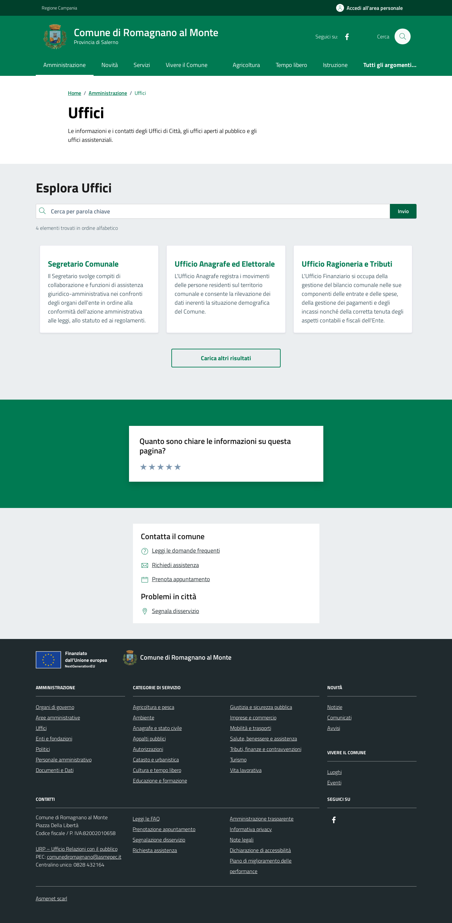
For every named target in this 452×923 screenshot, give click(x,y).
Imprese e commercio (253, 717)
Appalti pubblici (149, 738)
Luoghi (334, 772)
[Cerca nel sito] (402, 36)
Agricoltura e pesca (153, 707)
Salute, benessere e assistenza (263, 738)
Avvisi (333, 728)
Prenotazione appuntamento (164, 829)
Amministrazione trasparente (261, 819)
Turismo (238, 759)
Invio (403, 211)
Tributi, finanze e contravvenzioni (265, 749)
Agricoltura (246, 64)
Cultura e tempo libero (157, 770)
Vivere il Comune (186, 64)
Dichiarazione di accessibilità (260, 850)
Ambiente (143, 717)
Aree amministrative (58, 717)
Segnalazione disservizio (159, 840)
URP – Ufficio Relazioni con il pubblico (77, 849)
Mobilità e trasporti (250, 728)
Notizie (334, 707)
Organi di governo (55, 707)
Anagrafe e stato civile (157, 728)
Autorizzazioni (148, 749)
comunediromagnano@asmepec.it (84, 857)
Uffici (41, 728)
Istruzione (335, 64)
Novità (109, 64)
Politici (43, 749)
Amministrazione (64, 64)
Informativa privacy (251, 829)
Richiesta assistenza (155, 850)
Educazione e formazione (160, 780)
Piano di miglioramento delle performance (260, 866)
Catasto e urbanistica (156, 759)
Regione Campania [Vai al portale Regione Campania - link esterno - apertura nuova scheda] (59, 7)
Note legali (241, 840)
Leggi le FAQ (146, 819)
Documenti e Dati (55, 770)
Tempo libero (291, 64)
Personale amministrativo (64, 759)
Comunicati (339, 717)
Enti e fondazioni (54, 738)
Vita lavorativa (246, 770)
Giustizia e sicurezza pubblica (261, 707)
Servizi (142, 64)
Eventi (334, 782)
